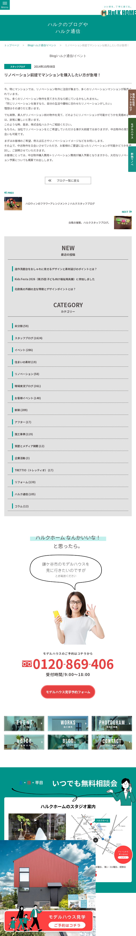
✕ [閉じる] (96, 840)
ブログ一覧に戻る (68, 180)
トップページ (11, 45)
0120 (73, 663)
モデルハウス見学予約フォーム (68, 692)
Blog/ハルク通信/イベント (42, 45)
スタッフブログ (17, 66)
